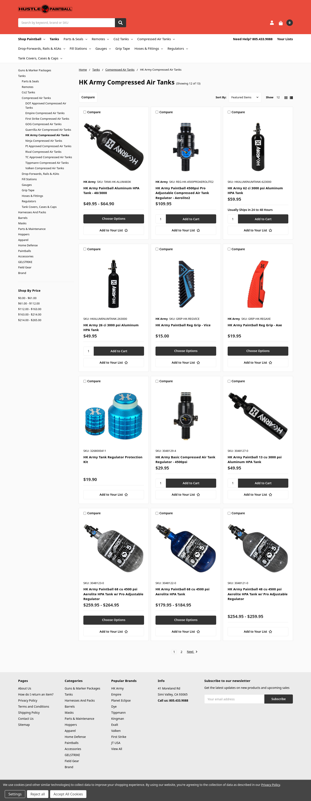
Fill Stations (80, 48)
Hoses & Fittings (149, 48)
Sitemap (24, 725)
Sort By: (221, 97)
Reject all (37, 794)
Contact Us (25, 719)
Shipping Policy (29, 712)
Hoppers (23, 234)
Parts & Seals (75, 39)
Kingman (117, 719)
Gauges (103, 48)
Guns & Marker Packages (34, 70)
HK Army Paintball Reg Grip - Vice (183, 325)
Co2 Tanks (123, 39)
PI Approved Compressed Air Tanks (48, 146)
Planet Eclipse (121, 700)
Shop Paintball (31, 39)
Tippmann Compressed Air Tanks (47, 163)
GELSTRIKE (25, 262)
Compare (88, 97)
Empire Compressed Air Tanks (45, 113)
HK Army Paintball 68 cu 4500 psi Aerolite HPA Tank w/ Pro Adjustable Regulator (113, 594)
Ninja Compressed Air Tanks (43, 141)
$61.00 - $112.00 (29, 303)
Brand (22, 273)
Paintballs (24, 251)
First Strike (118, 737)
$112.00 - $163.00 (29, 309)
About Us (24, 688)
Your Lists (285, 39)
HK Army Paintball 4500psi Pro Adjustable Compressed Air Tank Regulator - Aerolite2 (182, 193)
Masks (22, 223)
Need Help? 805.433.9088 (253, 39)
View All (116, 749)
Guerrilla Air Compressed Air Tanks (48, 130)
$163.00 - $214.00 (29, 314)
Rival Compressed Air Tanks (43, 152)
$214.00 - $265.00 (29, 320)
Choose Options (113, 219)
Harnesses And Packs (32, 212)
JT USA (115, 743)
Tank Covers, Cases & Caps (40, 58)
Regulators (177, 48)
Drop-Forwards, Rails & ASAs (41, 48)
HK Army (117, 688)
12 (278, 97)
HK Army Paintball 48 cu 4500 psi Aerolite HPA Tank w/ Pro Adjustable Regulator (258, 594)
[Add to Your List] (113, 230)
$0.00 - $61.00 (27, 298)
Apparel (23, 240)
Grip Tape (122, 48)
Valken (116, 731)
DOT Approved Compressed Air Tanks (45, 105)
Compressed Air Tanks (156, 39)
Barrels (22, 218)
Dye (114, 706)
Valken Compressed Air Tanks (44, 168)
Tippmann (118, 712)
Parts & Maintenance (32, 229)
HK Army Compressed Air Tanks (47, 135)
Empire (116, 694)
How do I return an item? (35, 694)
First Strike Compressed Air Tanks (47, 119)
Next (192, 652)
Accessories (25, 256)
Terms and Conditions (33, 706)
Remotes (100, 39)
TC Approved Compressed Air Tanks (48, 157)
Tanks (54, 39)
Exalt (114, 725)
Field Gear (25, 267)
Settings (15, 794)
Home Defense (28, 245)
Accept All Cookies (68, 794)
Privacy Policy (27, 700)
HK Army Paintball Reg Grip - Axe (255, 325)
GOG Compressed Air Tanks (43, 124)
